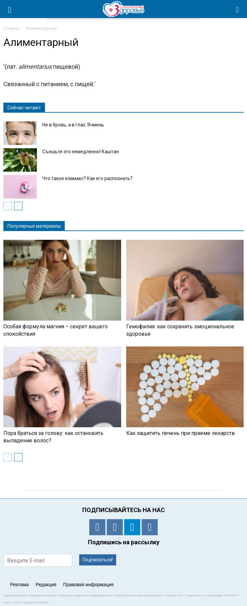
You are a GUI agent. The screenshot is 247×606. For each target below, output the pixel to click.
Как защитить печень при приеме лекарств (180, 433)
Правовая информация (88, 584)
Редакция (46, 584)
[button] (237, 9)
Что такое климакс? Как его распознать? (87, 178)
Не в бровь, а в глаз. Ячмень (73, 124)
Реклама (19, 584)
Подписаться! (98, 559)
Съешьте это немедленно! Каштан (80, 151)
